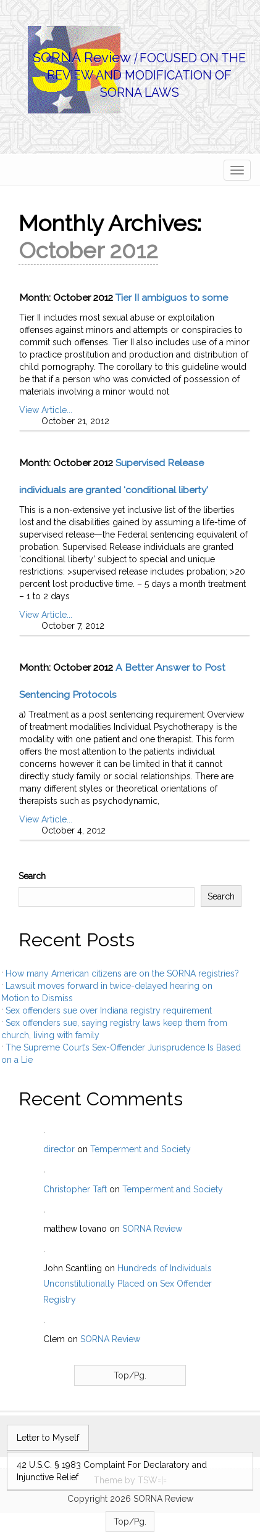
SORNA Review (82, 57)
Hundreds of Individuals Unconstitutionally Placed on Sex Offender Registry (127, 1283)
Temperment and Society (140, 1149)
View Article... (45, 410)
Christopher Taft (75, 1189)
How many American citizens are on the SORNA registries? (122, 973)
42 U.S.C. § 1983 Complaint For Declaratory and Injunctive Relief (112, 1471)
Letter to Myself (48, 1438)
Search (32, 876)
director (59, 1149)
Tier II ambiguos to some (171, 297)
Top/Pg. (130, 1375)
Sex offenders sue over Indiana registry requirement (109, 1010)
